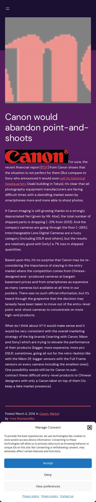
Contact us (66, 496)
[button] (90, 427)
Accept (48, 463)
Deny (48, 474)
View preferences (48, 486)
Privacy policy (31, 496)
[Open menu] (7, 8)
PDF (45, 167)
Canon (43, 414)
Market (54, 414)
